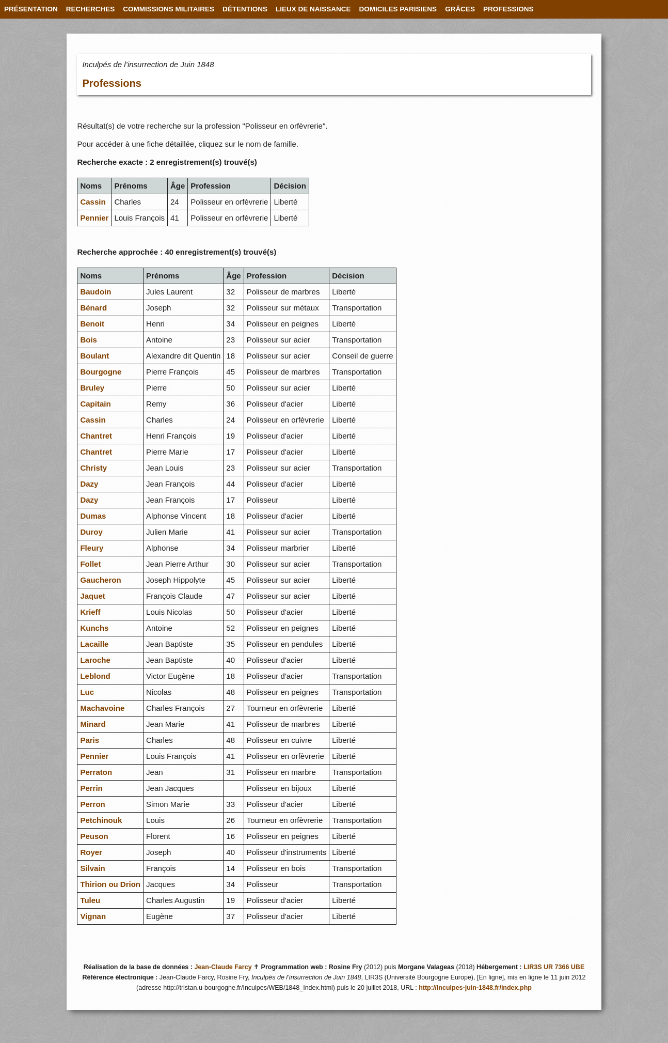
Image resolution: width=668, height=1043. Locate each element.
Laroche (95, 660)
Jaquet (92, 595)
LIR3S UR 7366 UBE (553, 967)
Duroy (91, 531)
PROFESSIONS (508, 9)
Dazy (89, 483)
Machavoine (102, 708)
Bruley (92, 387)
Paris (89, 740)
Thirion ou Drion (110, 884)
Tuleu (90, 900)
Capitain (95, 403)
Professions (111, 83)
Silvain (92, 868)
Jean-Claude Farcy (222, 967)
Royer (91, 852)
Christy (93, 467)
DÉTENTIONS (244, 9)
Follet (90, 563)
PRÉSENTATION (31, 9)
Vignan (93, 916)
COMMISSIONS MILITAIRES (168, 9)
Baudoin (95, 291)
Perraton (96, 772)
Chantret (96, 435)
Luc (87, 692)
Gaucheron (100, 579)
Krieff (90, 612)
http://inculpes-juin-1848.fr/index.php (475, 987)
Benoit (92, 323)
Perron (92, 804)
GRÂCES (460, 9)
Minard (92, 724)
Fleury (91, 547)
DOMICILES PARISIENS (398, 9)
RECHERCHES (90, 9)
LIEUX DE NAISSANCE (313, 9)
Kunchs (94, 628)
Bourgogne (100, 371)
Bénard (93, 307)
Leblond (95, 676)
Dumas (93, 515)
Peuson (94, 836)
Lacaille (94, 644)
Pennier (94, 217)
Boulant (94, 355)
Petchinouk (101, 820)
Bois (88, 339)
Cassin (92, 201)
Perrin (91, 788)
